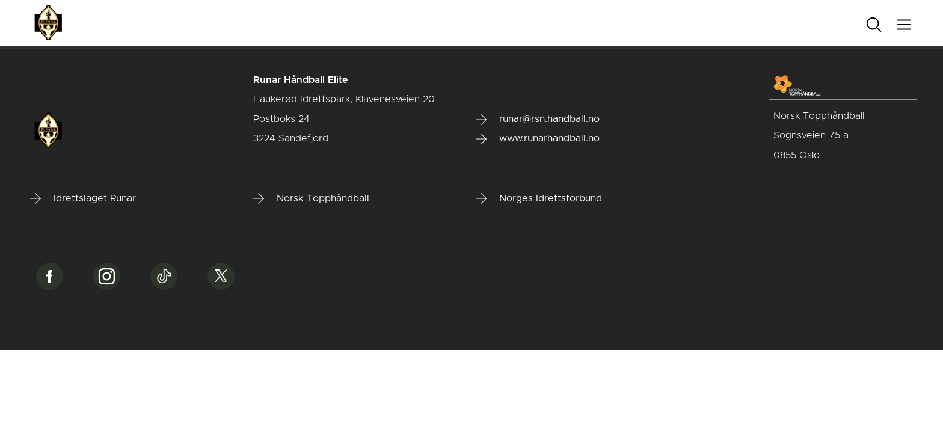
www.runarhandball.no (538, 139)
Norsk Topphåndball (311, 198)
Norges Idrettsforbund (539, 198)
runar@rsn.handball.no (538, 119)
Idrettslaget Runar (83, 198)
